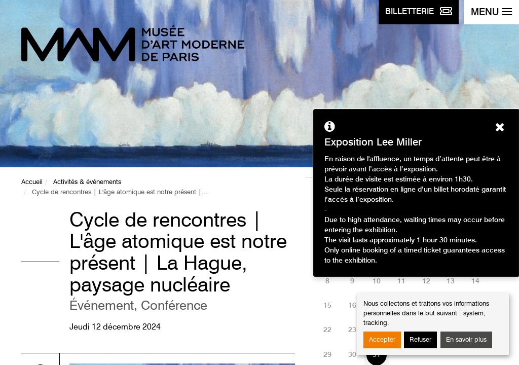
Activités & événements (87, 182)
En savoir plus (466, 340)
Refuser (420, 340)
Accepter (382, 340)
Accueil (32, 182)
